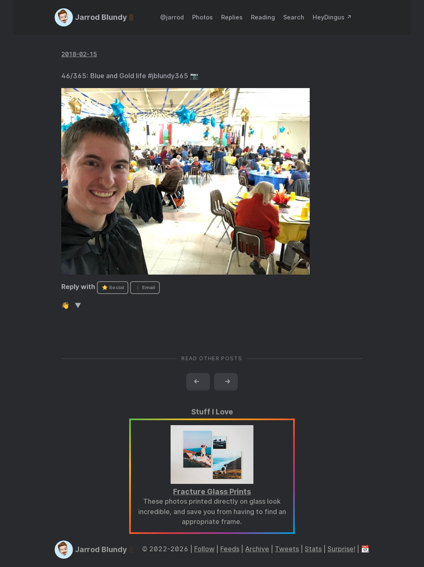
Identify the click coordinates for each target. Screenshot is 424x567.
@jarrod (172, 17)
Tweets (287, 549)
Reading (263, 17)
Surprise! (341, 549)
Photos (202, 17)
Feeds (229, 549)
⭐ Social (113, 287)
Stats (313, 549)
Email (145, 287)
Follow (204, 549)
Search (293, 17)
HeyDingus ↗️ (332, 17)
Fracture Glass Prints (212, 491)
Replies (232, 17)
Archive (257, 549)
